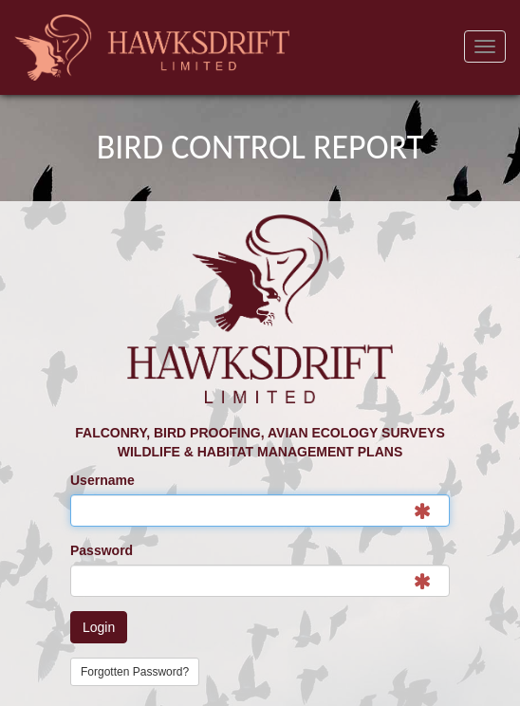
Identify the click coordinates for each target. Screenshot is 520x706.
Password (101, 550)
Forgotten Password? (135, 671)
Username (102, 480)
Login (99, 627)
